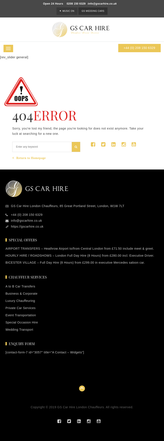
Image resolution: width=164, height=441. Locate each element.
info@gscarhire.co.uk (102, 3)
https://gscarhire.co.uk (27, 226)
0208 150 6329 (76, 3)
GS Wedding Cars (93, 11)
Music (68, 11)
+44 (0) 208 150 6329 (139, 48)
